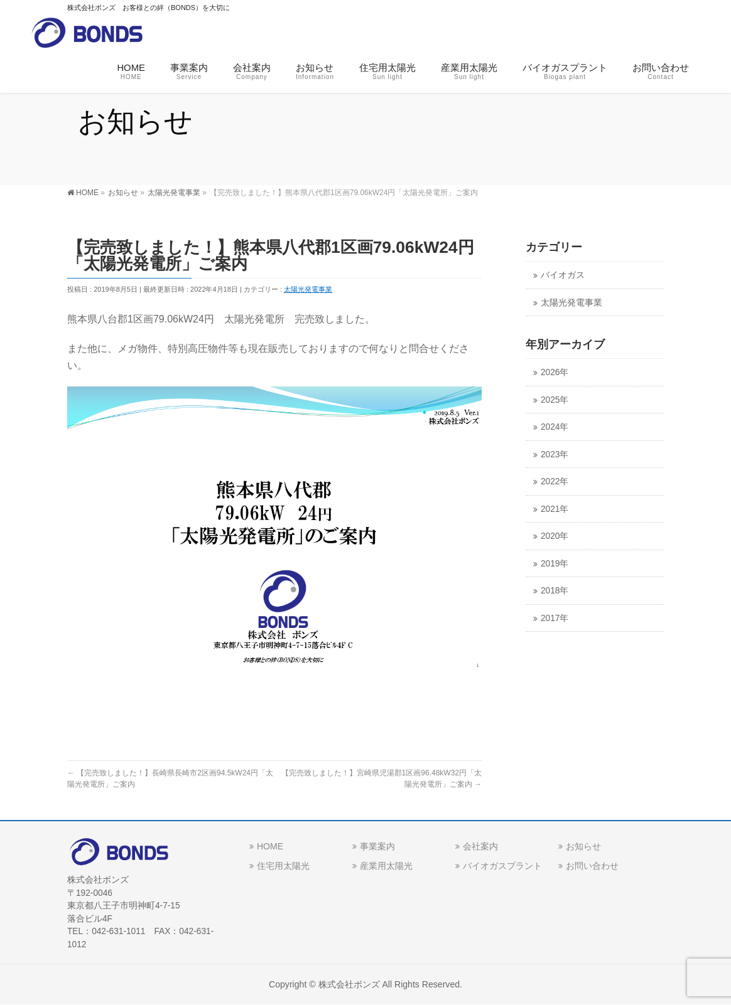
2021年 (554, 509)
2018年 (554, 590)
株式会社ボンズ (349, 984)
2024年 (554, 427)
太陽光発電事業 (308, 289)
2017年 (554, 618)
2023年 (554, 454)
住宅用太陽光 (283, 866)
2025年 (554, 400)
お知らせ (583, 846)
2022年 (554, 481)
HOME (270, 846)
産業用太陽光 (386, 866)
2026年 (554, 372)
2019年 (554, 563)
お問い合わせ (592, 866)
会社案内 (480, 846)
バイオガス (563, 275)
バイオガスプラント (502, 866)
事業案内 (377, 846)
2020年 (554, 536)
